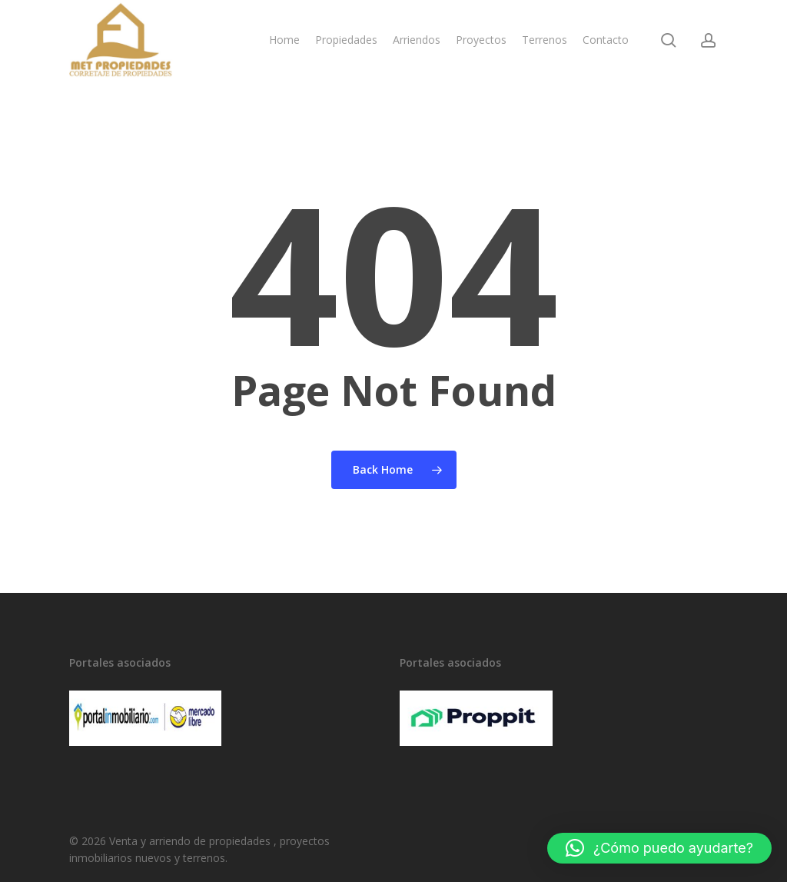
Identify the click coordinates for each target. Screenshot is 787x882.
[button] (659, 848)
